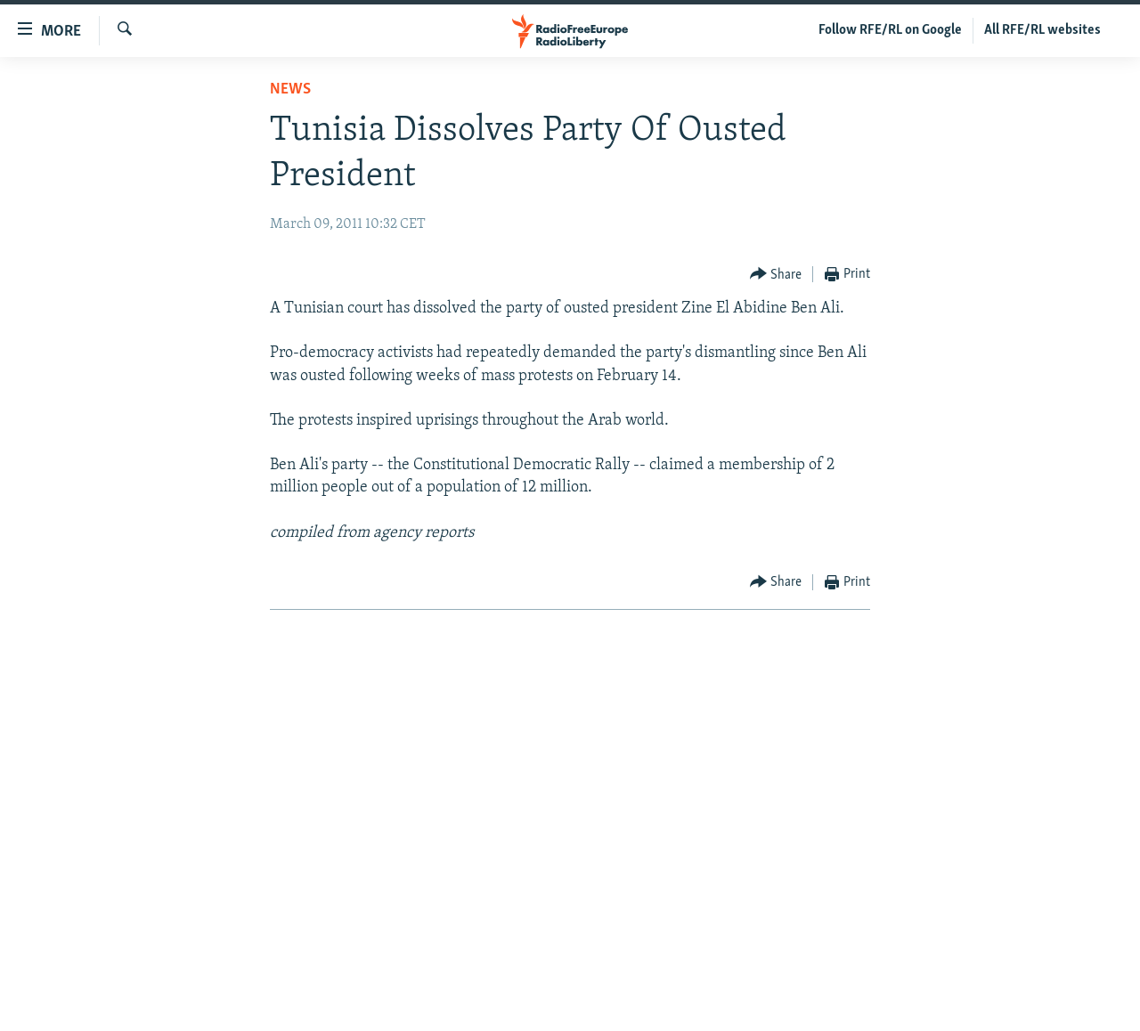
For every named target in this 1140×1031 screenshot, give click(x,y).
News (290, 89)
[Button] (776, 275)
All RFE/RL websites (1042, 30)
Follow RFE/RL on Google (890, 30)
